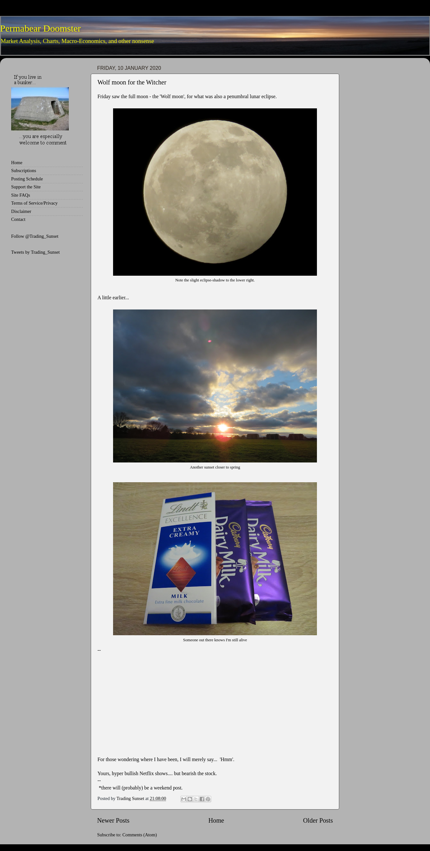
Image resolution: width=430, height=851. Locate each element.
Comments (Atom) (139, 834)
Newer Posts (113, 820)
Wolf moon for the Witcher (131, 82)
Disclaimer (21, 211)
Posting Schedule (27, 178)
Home (216, 820)
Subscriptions (23, 170)
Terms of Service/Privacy (34, 203)
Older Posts (318, 820)
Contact (18, 219)
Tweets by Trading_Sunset (35, 252)
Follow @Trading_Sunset (34, 236)
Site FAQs (20, 195)
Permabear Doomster (40, 28)
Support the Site (26, 186)
